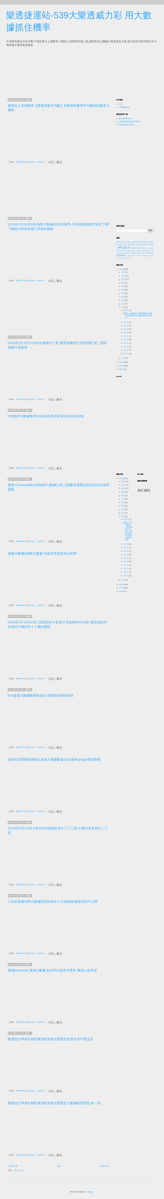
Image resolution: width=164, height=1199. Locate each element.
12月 (123, 272)
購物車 (133, 248)
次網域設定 (135, 242)
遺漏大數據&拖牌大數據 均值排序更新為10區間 (42, 553)
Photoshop (119, 258)
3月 (122, 304)
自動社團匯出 (143, 242)
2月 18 (126, 332)
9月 (122, 283)
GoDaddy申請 (132, 255)
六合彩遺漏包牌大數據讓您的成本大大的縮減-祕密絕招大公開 (52, 901)
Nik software (143, 255)
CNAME (138, 250)
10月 (123, 279)
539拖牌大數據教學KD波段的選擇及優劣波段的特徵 (45, 416)
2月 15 (126, 343)
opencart (151, 255)
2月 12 (126, 350)
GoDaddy (120, 255)
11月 (123, 276)
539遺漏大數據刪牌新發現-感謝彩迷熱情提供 (40, 695)
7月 (122, 290)
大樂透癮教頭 (124, 107)
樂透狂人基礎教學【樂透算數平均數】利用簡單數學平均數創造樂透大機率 (138, 315)
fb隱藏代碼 (149, 253)
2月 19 (126, 329)
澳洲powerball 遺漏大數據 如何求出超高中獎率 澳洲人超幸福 (52, 970)
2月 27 (126, 310)
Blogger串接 (120, 250)
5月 (122, 297)
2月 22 (126, 326)
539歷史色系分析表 (126, 125)
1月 (122, 358)
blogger (151, 248)
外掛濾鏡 (127, 242)
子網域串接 (120, 242)
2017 (121, 366)
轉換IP (139, 248)
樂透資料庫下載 (125, 119)
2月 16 (126, 340)
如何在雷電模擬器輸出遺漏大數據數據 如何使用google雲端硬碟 (54, 759)
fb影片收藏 (140, 253)
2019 (121, 269)
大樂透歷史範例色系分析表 (129, 122)
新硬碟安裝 (132, 244)
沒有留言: (41, 162)
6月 (122, 293)
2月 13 (126, 347)
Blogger (90, 1192)
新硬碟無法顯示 (141, 244)
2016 (121, 369)
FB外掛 (127, 253)
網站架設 (124, 247)
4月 (122, 300)
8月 (122, 286)
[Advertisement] (35, 72)
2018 (121, 362)
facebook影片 (147, 250)
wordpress (127, 258)
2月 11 (126, 354)
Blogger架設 (130, 250)
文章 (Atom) (18, 1170)
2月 (122, 307)
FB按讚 (133, 253)
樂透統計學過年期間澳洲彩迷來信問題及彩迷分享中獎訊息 (50, 1039)
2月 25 (126, 322)
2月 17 (126, 336)
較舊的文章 (104, 1166)
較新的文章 (12, 1166)
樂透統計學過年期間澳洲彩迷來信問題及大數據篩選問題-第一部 (54, 1103)
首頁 (59, 1166)
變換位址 (145, 248)
